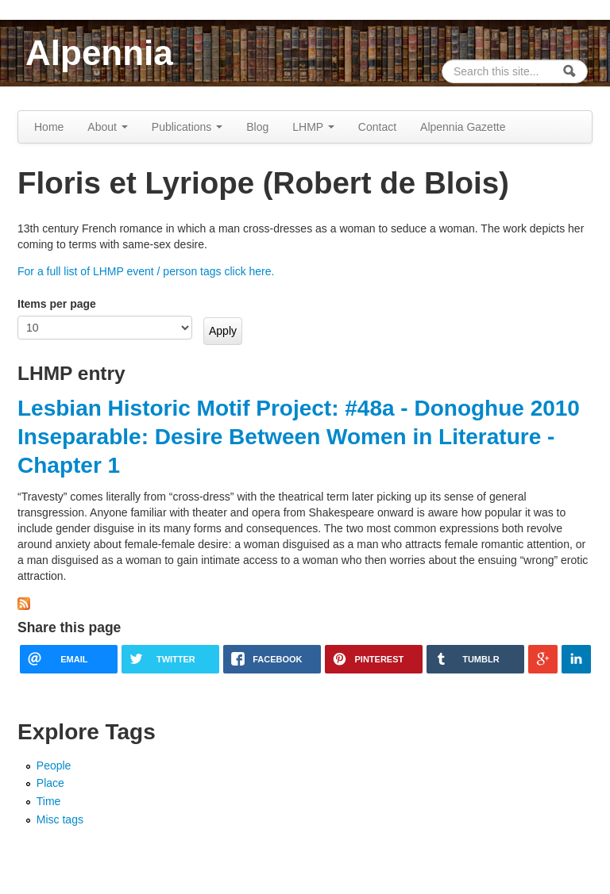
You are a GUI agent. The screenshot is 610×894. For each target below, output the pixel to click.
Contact (377, 127)
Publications (187, 127)
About (107, 127)
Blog (257, 127)
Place (50, 783)
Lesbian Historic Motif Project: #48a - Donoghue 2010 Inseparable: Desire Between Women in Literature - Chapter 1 (298, 437)
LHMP (313, 127)
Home (49, 127)
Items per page (56, 303)
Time (49, 801)
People (54, 765)
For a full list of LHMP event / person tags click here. (145, 271)
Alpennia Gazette (462, 127)
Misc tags (60, 819)
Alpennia (99, 52)
